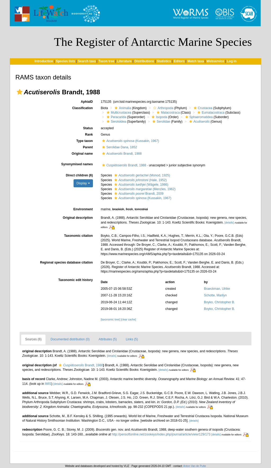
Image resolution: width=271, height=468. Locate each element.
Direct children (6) (79, 175)
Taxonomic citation (78, 236)
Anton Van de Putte (194, 466)
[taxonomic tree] (110, 319)
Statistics (164, 61)
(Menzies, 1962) (144, 189)
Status (88, 128)
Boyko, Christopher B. (219, 302)
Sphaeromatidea (198, 117)
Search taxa (87, 61)
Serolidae (160, 121)
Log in (232, 61)
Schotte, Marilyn (215, 295)
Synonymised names (77, 164)
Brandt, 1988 (121, 153)
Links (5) (132, 339)
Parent (88, 147)
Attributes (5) (107, 339)
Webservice (215, 61)
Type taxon (84, 141)
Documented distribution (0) (70, 339)
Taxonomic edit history (75, 280)
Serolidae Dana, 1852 (119, 147)
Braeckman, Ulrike (217, 289)
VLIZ (126, 466)
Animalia (122, 108)
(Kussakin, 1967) (130, 141)
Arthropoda (162, 108)
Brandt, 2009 (138, 193)
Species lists (65, 61)
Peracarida (115, 117)
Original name (82, 153)
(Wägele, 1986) (140, 184)
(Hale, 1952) (140, 180)
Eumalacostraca (210, 112)
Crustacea (202, 108)
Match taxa (195, 61)
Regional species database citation (66, 262)
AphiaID (87, 102)
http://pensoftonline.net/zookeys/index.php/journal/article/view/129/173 (161, 434)
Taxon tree (106, 61)
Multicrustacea (118, 112)
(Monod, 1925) (141, 175)
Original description (78, 218)
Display (83, 183)
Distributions (144, 61)
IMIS (48, 384)
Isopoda (158, 117)
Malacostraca (167, 112)
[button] (19, 92)
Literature (124, 61)
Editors (179, 61)
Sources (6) (33, 339)
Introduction (43, 61)
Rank (89, 134)
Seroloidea (115, 121)
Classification (82, 108)
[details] (229, 222)
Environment (83, 209)
